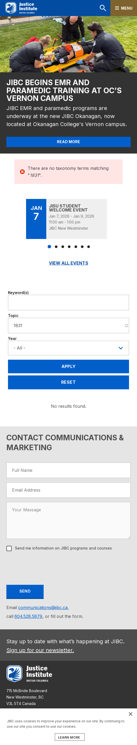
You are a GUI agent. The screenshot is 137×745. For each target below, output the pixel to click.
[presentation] (47, 568)
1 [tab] (49, 246)
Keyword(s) (18, 292)
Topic (13, 315)
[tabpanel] (68, 219)
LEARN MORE (69, 737)
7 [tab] (88, 246)
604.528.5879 (28, 616)
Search (103, 8)
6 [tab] (82, 246)
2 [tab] (56, 246)
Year (12, 338)
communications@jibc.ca (43, 607)
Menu (126, 8)
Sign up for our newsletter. (40, 650)
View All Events (68, 263)
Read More (68, 141)
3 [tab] (62, 246)
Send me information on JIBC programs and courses (63, 548)
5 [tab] (75, 246)
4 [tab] (69, 246)
